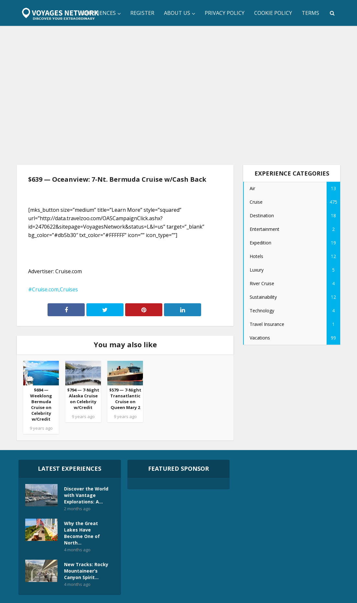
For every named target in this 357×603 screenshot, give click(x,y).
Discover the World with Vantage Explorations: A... (86, 495)
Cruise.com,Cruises (55, 289)
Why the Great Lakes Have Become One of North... (82, 533)
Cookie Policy (273, 12)
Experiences (99, 12)
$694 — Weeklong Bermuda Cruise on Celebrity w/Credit (41, 404)
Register (142, 12)
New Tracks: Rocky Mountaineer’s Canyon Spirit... (86, 570)
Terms (310, 12)
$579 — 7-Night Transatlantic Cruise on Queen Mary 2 (125, 398)
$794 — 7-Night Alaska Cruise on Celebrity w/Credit (83, 398)
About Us (177, 12)
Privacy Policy (224, 12)
